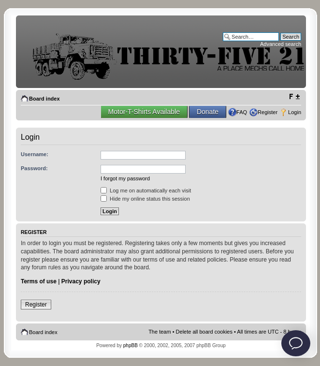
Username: (34, 154)
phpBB (130, 345)
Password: (34, 168)
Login (294, 112)
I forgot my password (125, 178)
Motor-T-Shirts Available (144, 112)
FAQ (241, 112)
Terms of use (39, 281)
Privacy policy (81, 281)
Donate (207, 112)
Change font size (294, 96)
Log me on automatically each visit (146, 190)
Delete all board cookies (204, 332)
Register (267, 112)
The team (159, 332)
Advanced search (280, 44)
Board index (44, 99)
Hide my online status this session (145, 199)
